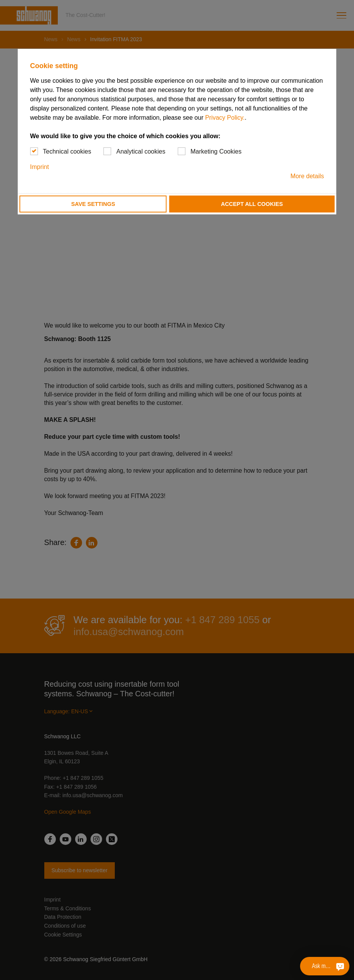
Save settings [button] (93, 204)
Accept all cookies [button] (252, 204)
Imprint (39, 167)
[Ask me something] (340, 966)
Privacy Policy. (225, 117)
